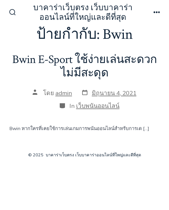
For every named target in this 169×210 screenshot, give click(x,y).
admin (63, 93)
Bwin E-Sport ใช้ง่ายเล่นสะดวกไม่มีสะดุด (84, 66)
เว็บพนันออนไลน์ (97, 106)
